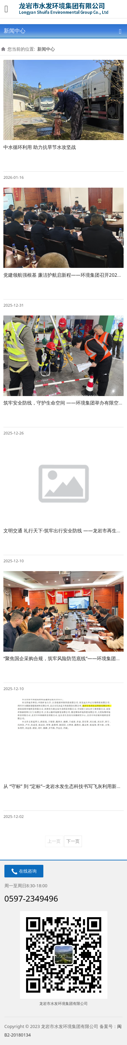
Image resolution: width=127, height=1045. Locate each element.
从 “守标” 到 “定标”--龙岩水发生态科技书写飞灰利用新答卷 (64, 786)
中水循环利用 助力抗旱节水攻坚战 (39, 147)
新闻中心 (46, 49)
